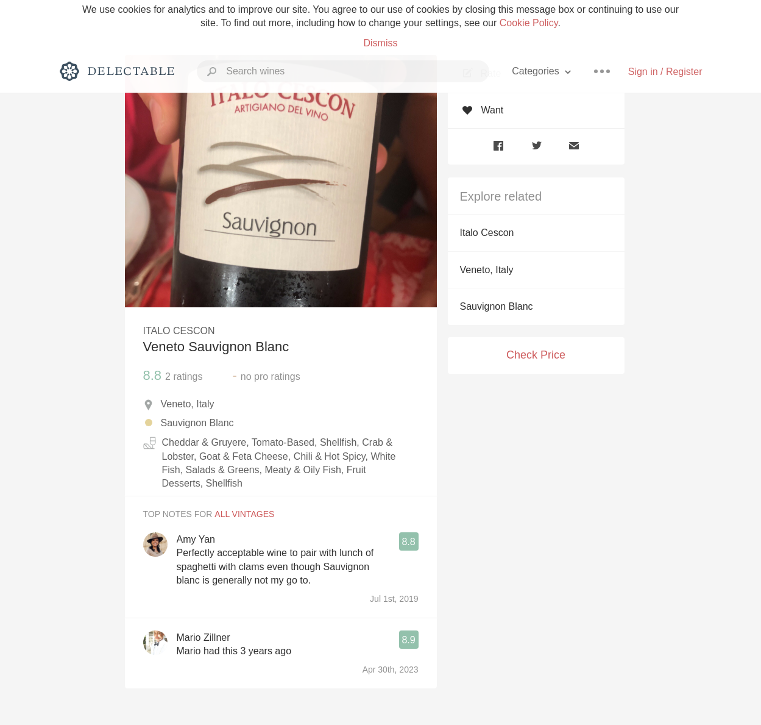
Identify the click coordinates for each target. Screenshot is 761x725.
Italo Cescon (487, 232)
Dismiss (381, 43)
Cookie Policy (529, 23)
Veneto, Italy (487, 270)
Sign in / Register (665, 71)
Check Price (535, 355)
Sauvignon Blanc (496, 306)
